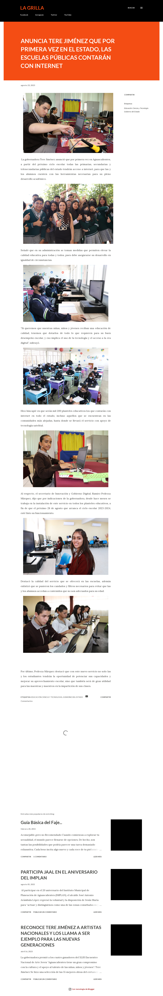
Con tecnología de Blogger (81, 989)
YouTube (67, 15)
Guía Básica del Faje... (41, 822)
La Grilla (32, 8)
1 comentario (40, 857)
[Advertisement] (62, 782)
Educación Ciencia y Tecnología (136, 108)
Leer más (97, 857)
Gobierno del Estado (132, 112)
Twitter (54, 15)
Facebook (24, 15)
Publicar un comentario (45, 912)
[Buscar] (131, 7)
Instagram (39, 15)
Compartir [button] (129, 95)
